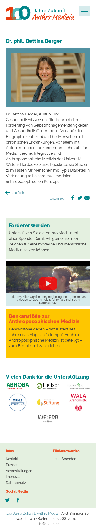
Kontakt (12, 459)
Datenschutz (16, 483)
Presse (11, 465)
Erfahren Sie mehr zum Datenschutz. (59, 301)
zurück (15, 193)
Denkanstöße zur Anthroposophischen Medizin (44, 319)
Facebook (18, 500)
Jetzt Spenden (64, 459)
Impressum (15, 477)
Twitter (7, 500)
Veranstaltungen (19, 471)
